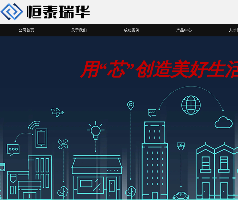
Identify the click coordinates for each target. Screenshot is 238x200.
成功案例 (131, 30)
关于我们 (79, 30)
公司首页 (26, 30)
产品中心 (184, 30)
